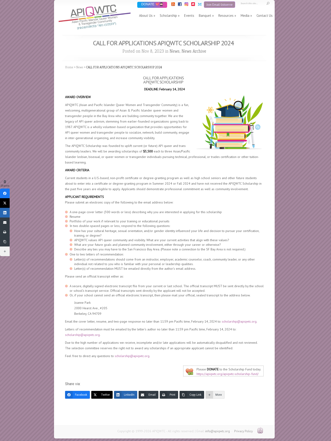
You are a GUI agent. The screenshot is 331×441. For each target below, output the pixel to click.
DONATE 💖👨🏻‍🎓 (152, 4)
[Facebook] (77, 395)
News (175, 51)
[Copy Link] (192, 395)
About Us (146, 15)
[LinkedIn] (125, 395)
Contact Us (265, 15)
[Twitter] (102, 395)
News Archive (194, 51)
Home (69, 67)
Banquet (205, 15)
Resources (226, 15)
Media (245, 15)
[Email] (148, 395)
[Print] (169, 395)
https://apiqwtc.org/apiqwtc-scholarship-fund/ (228, 374)
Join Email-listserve (219, 5)
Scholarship (168, 15)
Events (189, 15)
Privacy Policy (243, 431)
